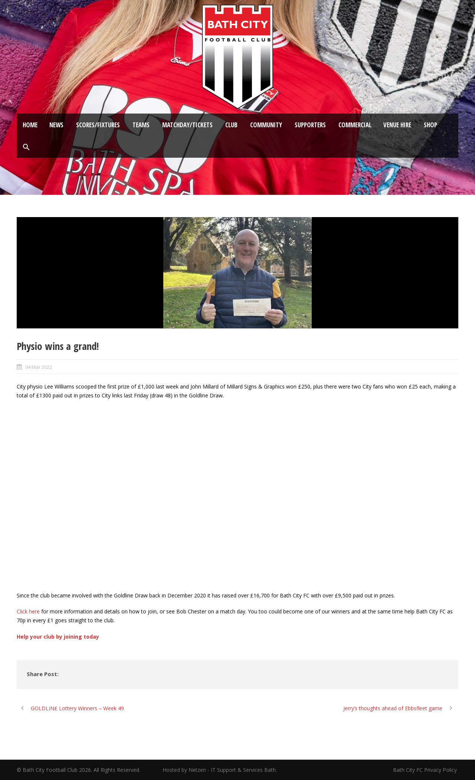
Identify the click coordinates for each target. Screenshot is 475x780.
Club (231, 125)
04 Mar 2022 (38, 367)
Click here (28, 611)
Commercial (354, 125)
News (56, 125)
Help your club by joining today (58, 636)
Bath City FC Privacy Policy (425, 769)
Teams (141, 125)
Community (266, 125)
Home (30, 125)
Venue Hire (397, 125)
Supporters (310, 125)
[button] (26, 147)
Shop (430, 125)
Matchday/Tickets (187, 125)
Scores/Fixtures (98, 125)
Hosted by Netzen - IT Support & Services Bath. (220, 769)
